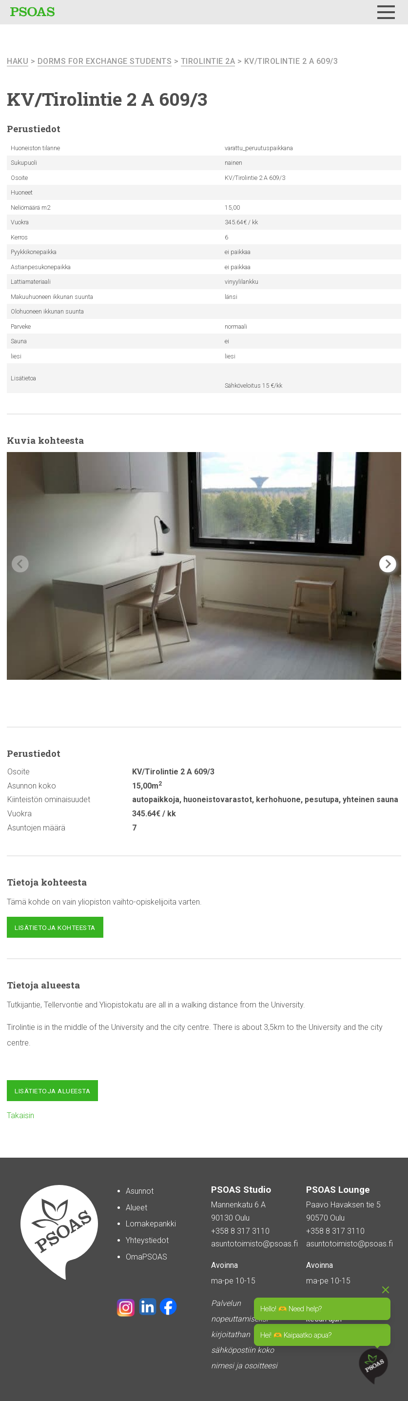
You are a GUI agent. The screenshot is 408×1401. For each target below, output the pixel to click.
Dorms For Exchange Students (105, 61)
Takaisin (20, 1115)
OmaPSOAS (146, 1257)
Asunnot (140, 1191)
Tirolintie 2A (208, 61)
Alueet (136, 1207)
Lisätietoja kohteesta (55, 927)
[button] (387, 563)
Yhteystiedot (147, 1240)
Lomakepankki (151, 1223)
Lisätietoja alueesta (52, 1091)
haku (17, 61)
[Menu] (386, 12)
